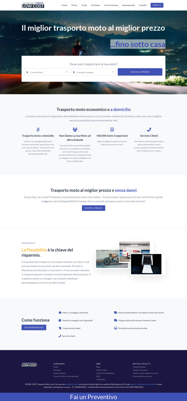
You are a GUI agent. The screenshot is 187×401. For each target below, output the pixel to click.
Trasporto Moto (139, 367)
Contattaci (100, 379)
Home (64, 5)
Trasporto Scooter (140, 370)
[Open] (66, 72)
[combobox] (47, 71)
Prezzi (74, 5)
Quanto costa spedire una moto (145, 373)
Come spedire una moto (142, 376)
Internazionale (128, 5)
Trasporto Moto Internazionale (65, 376)
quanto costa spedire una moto (143, 384)
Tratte (84, 5)
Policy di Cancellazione (105, 373)
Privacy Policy (101, 370)
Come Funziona (111, 5)
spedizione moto (72, 384)
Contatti (142, 5)
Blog (98, 367)
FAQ (98, 376)
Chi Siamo (95, 5)
